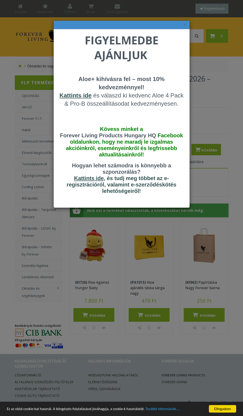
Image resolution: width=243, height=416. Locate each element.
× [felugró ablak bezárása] (184, 24)
